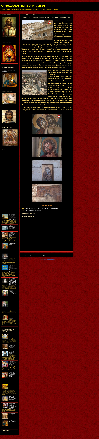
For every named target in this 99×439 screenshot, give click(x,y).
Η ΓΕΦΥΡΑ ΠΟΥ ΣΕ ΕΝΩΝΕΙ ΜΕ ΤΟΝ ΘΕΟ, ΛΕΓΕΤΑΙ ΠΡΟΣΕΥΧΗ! (12, 346)
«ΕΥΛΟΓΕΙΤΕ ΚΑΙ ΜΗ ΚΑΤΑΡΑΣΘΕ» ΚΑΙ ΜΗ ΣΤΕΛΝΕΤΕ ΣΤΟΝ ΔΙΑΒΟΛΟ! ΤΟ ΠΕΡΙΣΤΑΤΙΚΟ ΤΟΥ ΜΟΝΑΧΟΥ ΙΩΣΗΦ (12, 217)
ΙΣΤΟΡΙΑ (4, 201)
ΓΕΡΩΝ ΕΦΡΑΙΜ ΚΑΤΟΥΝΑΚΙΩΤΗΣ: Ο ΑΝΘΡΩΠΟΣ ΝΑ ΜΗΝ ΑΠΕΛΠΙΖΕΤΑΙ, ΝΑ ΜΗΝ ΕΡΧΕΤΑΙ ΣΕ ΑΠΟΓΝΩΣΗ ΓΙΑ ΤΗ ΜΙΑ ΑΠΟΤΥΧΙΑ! (12, 281)
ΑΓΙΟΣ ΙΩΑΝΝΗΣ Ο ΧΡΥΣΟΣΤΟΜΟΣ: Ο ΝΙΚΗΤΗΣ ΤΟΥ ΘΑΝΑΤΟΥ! (12, 363)
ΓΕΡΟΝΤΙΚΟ (4, 181)
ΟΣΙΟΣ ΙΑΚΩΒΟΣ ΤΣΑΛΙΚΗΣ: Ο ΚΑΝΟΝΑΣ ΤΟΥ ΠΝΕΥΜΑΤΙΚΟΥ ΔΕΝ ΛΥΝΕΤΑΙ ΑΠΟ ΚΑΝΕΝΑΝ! (12, 406)
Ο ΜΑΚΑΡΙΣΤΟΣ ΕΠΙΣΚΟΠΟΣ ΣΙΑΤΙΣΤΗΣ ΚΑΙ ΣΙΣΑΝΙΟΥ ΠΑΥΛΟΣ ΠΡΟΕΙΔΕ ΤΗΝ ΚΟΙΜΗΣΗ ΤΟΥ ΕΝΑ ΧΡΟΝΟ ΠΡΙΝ (12, 304)
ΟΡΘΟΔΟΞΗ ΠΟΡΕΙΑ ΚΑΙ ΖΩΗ (23, 5)
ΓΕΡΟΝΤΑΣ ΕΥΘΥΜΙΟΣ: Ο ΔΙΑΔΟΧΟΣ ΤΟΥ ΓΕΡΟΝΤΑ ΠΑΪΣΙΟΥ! (12, 292)
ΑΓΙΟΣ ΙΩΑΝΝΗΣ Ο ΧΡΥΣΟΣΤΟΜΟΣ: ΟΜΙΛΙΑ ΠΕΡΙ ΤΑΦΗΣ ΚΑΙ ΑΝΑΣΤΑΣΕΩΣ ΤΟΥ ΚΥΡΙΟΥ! (12, 387)
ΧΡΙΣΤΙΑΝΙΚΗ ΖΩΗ (6, 191)
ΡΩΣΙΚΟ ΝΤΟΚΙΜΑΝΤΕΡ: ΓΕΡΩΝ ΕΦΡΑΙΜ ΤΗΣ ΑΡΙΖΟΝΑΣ (12, 227)
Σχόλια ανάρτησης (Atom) (49, 259)
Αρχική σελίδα (46, 255)
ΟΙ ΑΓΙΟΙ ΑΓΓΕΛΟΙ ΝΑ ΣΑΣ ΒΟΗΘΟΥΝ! (12, 421)
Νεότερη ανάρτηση (26, 255)
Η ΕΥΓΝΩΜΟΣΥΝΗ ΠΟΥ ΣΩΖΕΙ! (12, 414)
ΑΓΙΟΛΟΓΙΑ (4, 160)
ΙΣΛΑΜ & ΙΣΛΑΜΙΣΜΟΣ (29, 210)
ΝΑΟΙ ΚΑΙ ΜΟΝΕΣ (38, 210)
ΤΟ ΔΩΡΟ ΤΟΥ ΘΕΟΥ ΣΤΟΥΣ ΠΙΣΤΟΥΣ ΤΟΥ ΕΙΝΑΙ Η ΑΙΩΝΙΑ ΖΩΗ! (12, 398)
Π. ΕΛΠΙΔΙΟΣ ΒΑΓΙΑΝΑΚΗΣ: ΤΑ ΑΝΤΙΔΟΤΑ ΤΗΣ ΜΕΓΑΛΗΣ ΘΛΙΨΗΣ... (12, 234)
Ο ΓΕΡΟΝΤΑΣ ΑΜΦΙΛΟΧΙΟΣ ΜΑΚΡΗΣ (11, 352)
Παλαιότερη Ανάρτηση (67, 255)
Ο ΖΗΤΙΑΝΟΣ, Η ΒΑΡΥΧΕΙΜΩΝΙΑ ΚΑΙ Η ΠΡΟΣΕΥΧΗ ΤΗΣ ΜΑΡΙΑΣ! (12, 255)
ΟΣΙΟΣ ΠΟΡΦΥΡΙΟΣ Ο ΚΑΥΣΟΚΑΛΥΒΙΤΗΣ (6, 171)
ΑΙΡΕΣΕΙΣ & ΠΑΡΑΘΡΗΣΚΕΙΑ (8, 203)
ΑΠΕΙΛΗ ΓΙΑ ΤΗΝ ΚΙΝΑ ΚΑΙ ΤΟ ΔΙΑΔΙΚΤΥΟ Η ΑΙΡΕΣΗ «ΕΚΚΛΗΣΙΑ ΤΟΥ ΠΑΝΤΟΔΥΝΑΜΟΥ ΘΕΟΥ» (12, 268)
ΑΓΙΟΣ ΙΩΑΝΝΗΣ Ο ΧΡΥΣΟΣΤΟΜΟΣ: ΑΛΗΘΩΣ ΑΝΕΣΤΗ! (12, 335)
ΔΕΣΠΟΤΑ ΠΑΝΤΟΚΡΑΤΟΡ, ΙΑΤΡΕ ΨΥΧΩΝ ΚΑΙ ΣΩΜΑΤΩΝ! (12, 317)
